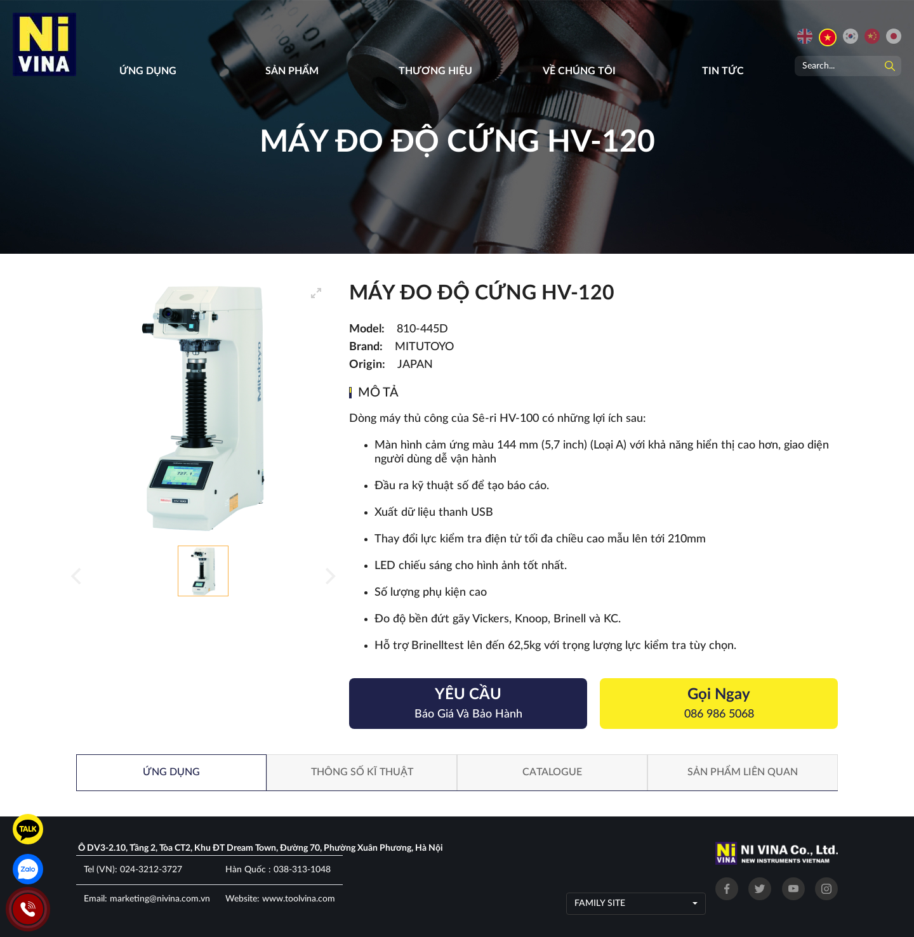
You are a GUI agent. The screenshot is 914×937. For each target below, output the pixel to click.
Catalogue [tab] (552, 772)
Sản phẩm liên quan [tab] (742, 772)
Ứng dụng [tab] (171, 772)
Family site (599, 903)
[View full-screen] (316, 293)
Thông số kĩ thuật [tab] (362, 772)
